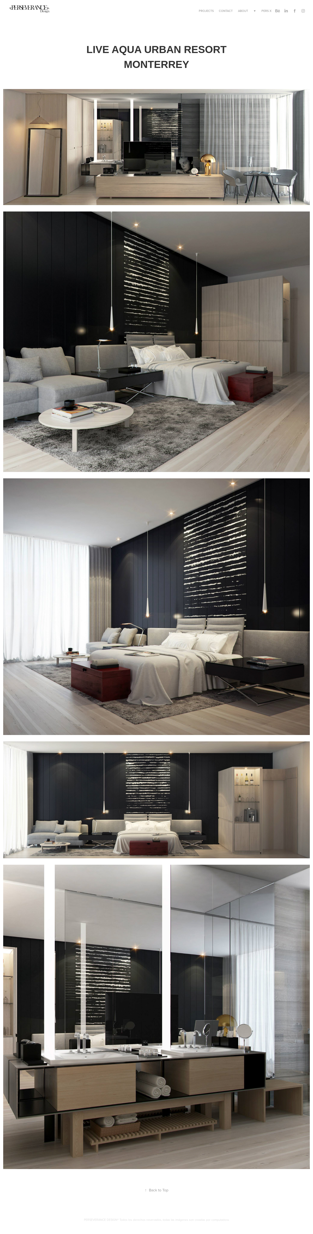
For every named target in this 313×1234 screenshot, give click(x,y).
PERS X (266, 11)
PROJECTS (206, 11)
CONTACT (226, 11)
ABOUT (243, 11)
